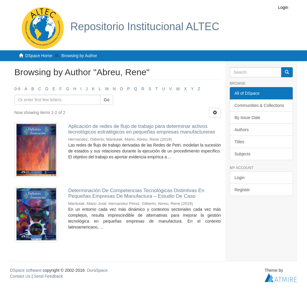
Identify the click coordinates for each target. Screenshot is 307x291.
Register (242, 189)
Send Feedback (48, 276)
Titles (239, 141)
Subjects (242, 154)
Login (239, 177)
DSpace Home (38, 55)
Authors (241, 129)
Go (107, 99)
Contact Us (20, 276)
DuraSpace (97, 270)
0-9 (17, 88)
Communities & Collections (259, 105)
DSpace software (26, 270)
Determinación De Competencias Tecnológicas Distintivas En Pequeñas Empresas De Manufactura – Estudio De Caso (136, 193)
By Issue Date (247, 117)
